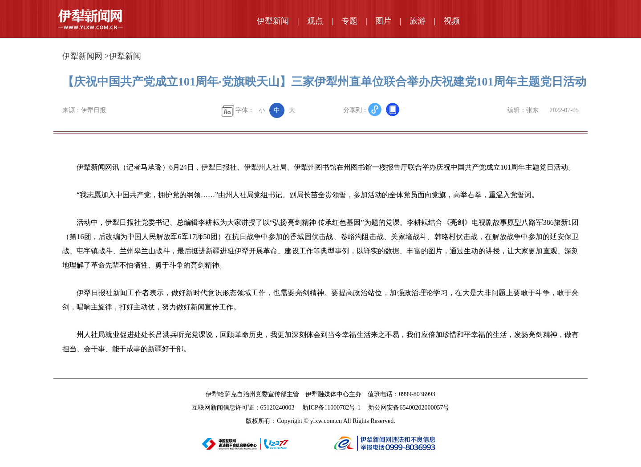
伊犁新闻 (273, 20)
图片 (383, 20)
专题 (349, 20)
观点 (315, 20)
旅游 (418, 20)
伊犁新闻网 (82, 56)
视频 (452, 20)
